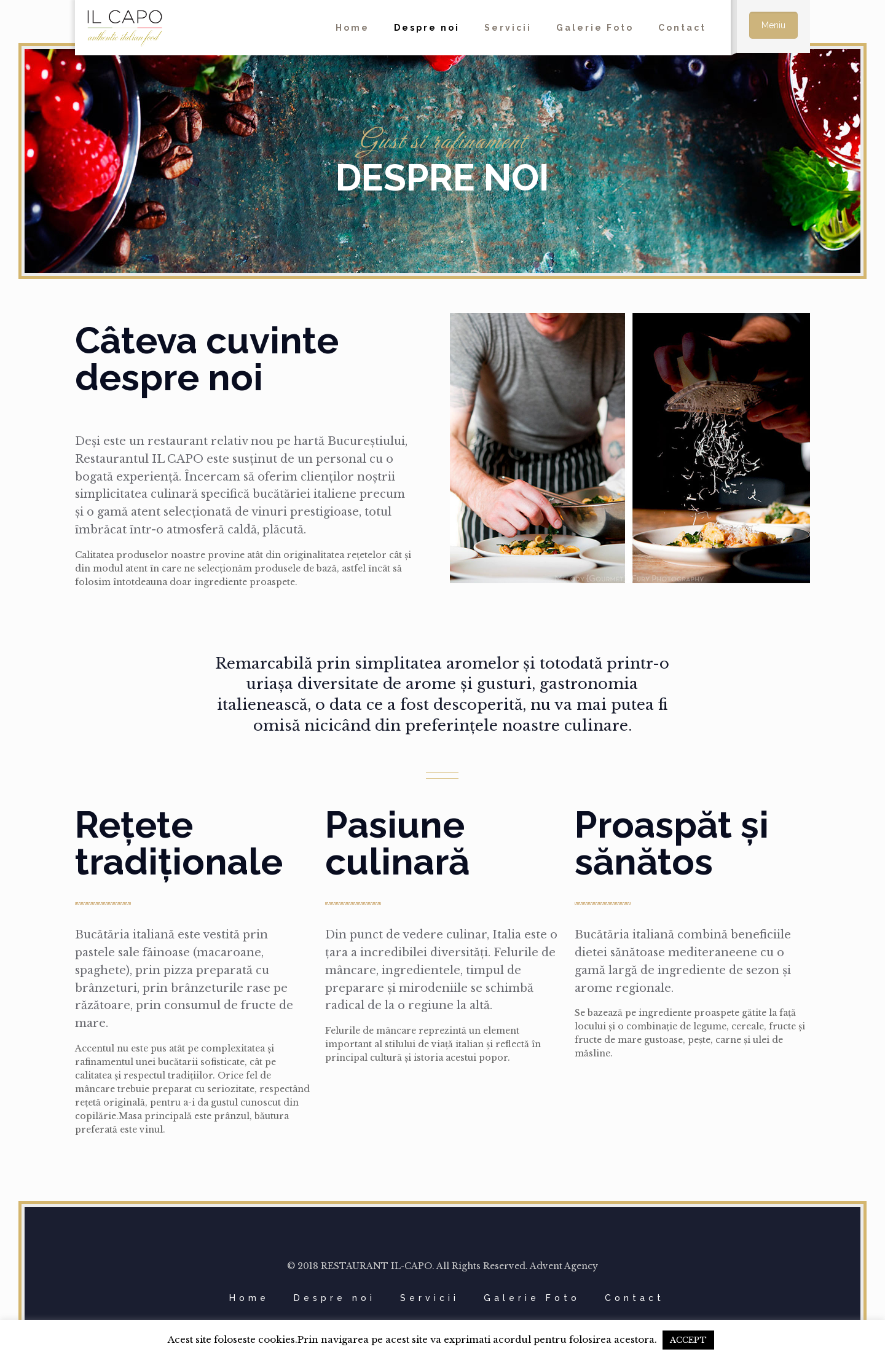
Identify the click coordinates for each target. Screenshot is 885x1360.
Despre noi (335, 1298)
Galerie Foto (532, 1298)
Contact (634, 1298)
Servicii (429, 1298)
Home (249, 1298)
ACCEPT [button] (688, 1340)
